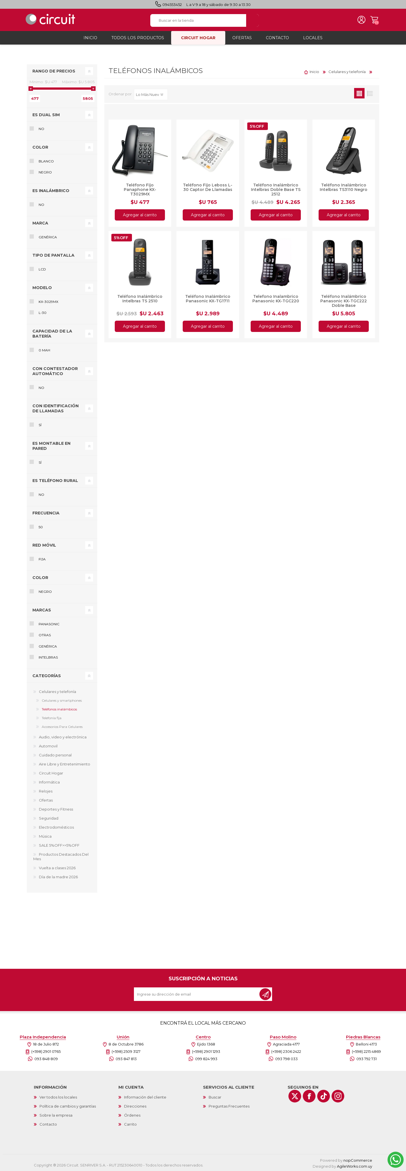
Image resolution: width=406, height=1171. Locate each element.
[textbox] (198, 20)
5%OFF (257, 126)
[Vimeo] (323, 1095)
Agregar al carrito (140, 214)
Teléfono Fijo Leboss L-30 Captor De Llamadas (207, 187)
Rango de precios (53, 70)
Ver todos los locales (58, 1097)
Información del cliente (145, 1097)
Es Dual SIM (46, 114)
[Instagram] (338, 1095)
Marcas (41, 609)
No (41, 128)
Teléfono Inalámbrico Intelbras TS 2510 (139, 298)
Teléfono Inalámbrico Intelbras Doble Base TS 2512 (276, 189)
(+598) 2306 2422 (286, 1051)
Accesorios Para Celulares (62, 726)
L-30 (43, 312)
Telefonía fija (51, 718)
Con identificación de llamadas (55, 408)
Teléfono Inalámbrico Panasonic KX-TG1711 (207, 298)
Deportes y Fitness (56, 809)
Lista (370, 93)
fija (42, 559)
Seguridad (48, 818)
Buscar (215, 1097)
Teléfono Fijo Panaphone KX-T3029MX (140, 189)
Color (40, 146)
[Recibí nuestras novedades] (197, 994)
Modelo (42, 287)
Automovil (48, 745)
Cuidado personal (55, 754)
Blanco (46, 161)
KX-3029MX (48, 301)
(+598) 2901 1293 (206, 1051)
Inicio (314, 71)
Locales (313, 37)
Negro (45, 172)
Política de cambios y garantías (67, 1106)
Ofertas (46, 800)
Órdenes (132, 1115)
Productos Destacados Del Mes (61, 856)
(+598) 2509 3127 (126, 1051)
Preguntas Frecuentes (229, 1106)
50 (41, 527)
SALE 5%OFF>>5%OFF (59, 845)
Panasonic (49, 624)
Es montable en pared (51, 446)
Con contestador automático (55, 371)
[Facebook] (309, 1095)
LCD (42, 269)
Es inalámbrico (50, 190)
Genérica (48, 236)
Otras (45, 635)
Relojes (45, 791)
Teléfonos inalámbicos (59, 709)
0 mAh (44, 350)
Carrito (373, 20)
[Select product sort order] (151, 94)
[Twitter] (294, 1095)
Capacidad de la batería (52, 333)
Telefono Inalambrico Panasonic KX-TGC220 (275, 298)
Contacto (48, 1124)
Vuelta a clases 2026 (57, 867)
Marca (40, 222)
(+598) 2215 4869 (366, 1051)
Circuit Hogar (51, 773)
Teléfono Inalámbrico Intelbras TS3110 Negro (343, 187)
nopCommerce (357, 1160)
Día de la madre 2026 (58, 876)
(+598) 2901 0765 (46, 1051)
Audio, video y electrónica (63, 736)
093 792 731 (366, 1058)
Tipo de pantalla (53, 254)
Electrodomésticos (56, 827)
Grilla (359, 93)
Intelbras (48, 657)
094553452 (172, 4)
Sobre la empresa (55, 1115)
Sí (40, 424)
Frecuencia (45, 512)
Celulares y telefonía (57, 691)
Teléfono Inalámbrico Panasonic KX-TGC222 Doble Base (343, 300)
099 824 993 (206, 1058)
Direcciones (135, 1106)
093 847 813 (126, 1058)
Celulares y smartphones (62, 700)
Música (45, 836)
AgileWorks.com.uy (354, 1166)
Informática (49, 782)
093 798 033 (286, 1058)
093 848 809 (46, 1058)
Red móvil (44, 544)
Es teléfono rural (55, 480)
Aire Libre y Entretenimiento (64, 763)
